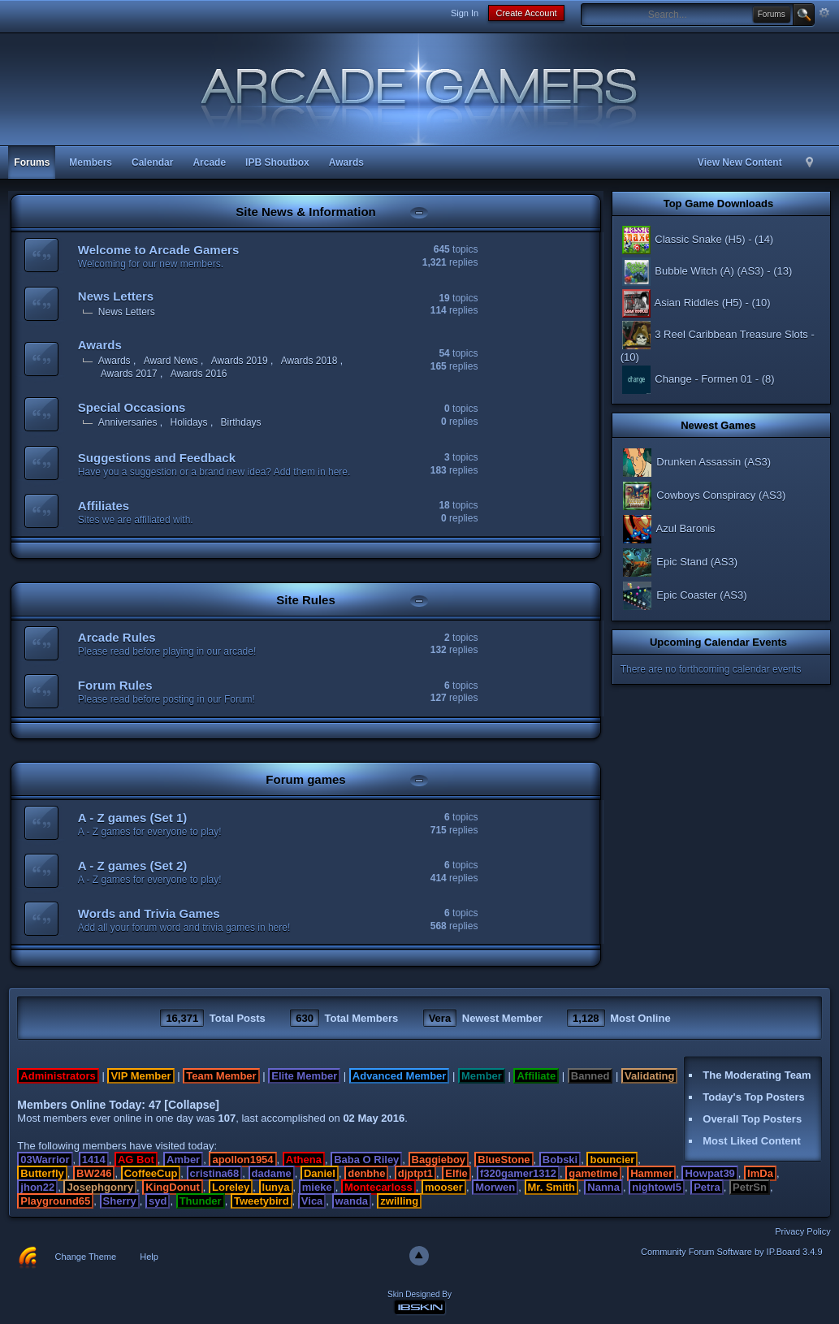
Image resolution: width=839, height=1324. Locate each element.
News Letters (116, 296)
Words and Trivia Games (149, 913)
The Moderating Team (757, 1075)
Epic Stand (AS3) (679, 562)
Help (149, 1256)
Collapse (191, 1104)
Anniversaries (128, 422)
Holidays (189, 422)
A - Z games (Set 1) (132, 817)
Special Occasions (132, 407)
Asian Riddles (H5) (681, 302)
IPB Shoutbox (277, 162)
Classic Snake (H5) (683, 239)
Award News (171, 360)
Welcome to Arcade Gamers (158, 250)
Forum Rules (115, 685)
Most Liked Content (752, 1141)
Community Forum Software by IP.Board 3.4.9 (732, 1252)
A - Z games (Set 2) (132, 865)
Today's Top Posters (753, 1097)
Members (90, 162)
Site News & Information (306, 212)
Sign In (464, 13)
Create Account (525, 13)
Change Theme (86, 1256)
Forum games (305, 779)
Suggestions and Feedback (157, 458)
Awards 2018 (309, 360)
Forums (32, 162)
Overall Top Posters (752, 1119)
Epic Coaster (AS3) (684, 595)
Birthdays (241, 422)
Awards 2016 (199, 373)
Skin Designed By (419, 1294)
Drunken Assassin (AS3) (696, 462)
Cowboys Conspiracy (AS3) (703, 495)
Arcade (209, 162)
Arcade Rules (117, 637)
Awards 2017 (129, 373)
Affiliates (103, 506)
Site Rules (305, 600)
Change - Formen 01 (687, 379)
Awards (346, 162)
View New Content (740, 162)
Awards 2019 (239, 360)
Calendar (152, 162)
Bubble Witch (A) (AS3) (692, 271)
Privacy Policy (802, 1231)
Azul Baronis (668, 528)
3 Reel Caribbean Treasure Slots (714, 334)
